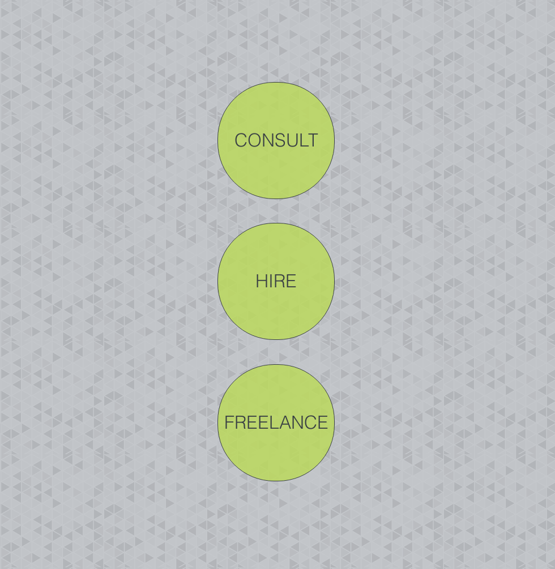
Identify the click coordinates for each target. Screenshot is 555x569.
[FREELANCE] (276, 422)
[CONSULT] (276, 140)
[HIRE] (276, 281)
